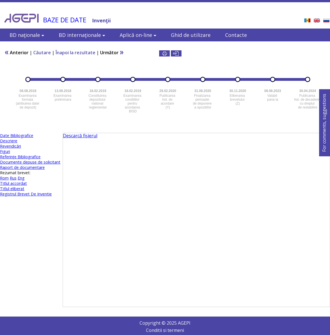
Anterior (16, 52)
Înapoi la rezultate (75, 52)
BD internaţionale (82, 35)
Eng (21, 178)
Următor (112, 52)
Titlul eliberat (12, 188)
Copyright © (153, 323)
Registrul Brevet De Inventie (26, 194)
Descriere (8, 140)
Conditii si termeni (165, 330)
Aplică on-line (138, 35)
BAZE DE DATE (64, 19)
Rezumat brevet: (15, 172)
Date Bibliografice (16, 135)
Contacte (236, 35)
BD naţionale (27, 35)
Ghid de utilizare (191, 35)
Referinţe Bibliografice (20, 156)
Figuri (5, 151)
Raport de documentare (22, 167)
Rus (13, 178)
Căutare (42, 52)
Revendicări (10, 146)
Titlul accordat (13, 183)
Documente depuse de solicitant (30, 162)
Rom (4, 178)
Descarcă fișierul (80, 136)
